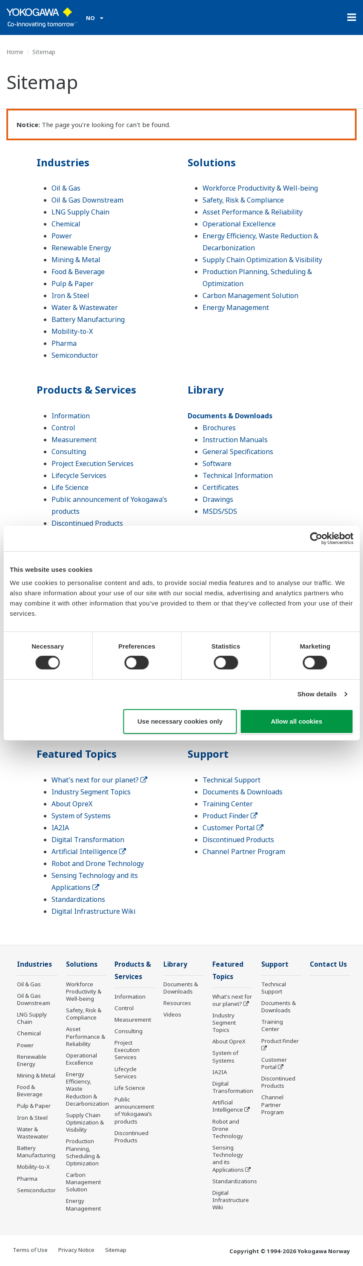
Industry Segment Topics (91, 792)
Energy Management (236, 307)
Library (206, 389)
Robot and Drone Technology (97, 863)
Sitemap (115, 1250)
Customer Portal (233, 827)
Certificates (221, 487)
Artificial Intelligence (88, 851)
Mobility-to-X (72, 331)
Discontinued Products (87, 523)
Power (61, 235)
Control (63, 427)
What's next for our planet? (99, 780)
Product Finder (230, 815)
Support (208, 754)
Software (217, 463)
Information (70, 415)
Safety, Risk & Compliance (243, 200)
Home (14, 52)
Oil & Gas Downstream (87, 200)
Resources (177, 1003)
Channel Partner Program (244, 851)
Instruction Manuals (235, 439)
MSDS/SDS (220, 511)
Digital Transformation (87, 839)
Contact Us (328, 964)
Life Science (70, 487)
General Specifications (238, 451)
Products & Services (86, 389)
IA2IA (60, 827)
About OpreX (71, 803)
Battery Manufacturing (88, 319)
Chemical (65, 224)
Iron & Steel (70, 295)
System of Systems (81, 815)
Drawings (218, 499)
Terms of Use (30, 1250)
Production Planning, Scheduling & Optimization (83, 1152)
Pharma (64, 343)
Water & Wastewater (84, 307)
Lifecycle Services (78, 475)
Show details (317, 694)
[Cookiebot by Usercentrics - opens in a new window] (316, 538)
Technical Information (238, 475)
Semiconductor (74, 355)
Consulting (68, 451)
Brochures (219, 427)
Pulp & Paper (72, 283)
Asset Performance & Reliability (253, 212)
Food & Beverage (78, 271)
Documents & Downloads (230, 415)
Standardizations (78, 899)
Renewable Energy (81, 247)
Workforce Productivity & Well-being (260, 188)
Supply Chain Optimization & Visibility (262, 259)
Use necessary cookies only (180, 721)
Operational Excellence (239, 224)
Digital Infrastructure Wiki (93, 911)
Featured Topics (77, 754)
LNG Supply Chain (80, 212)
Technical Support (231, 780)
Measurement (74, 439)
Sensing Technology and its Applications (228, 1158)
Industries (63, 162)
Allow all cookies (296, 721)
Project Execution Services (92, 463)
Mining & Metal (75, 259)
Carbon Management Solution (250, 295)
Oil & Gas (65, 188)
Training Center (228, 803)
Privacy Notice (76, 1250)
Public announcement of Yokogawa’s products (134, 1110)
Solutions (212, 162)
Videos (172, 1014)
